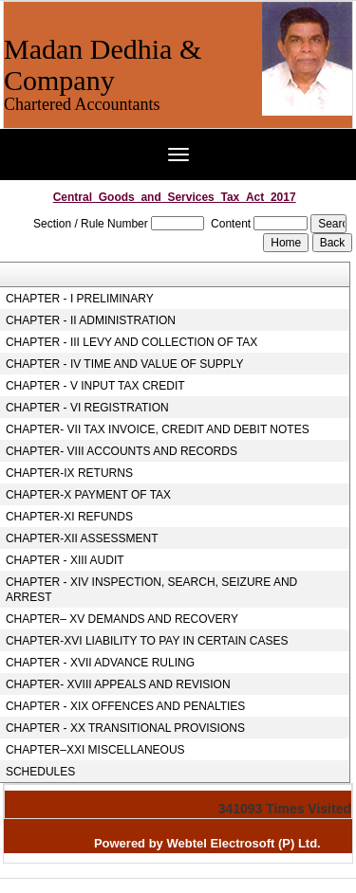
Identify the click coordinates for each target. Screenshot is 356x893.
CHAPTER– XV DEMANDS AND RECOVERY (122, 619)
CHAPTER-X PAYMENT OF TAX (88, 494)
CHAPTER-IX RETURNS (69, 473)
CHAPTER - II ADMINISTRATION (91, 320)
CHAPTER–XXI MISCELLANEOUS (95, 749)
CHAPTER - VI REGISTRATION (87, 407)
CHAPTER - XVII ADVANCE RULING (100, 662)
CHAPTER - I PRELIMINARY (80, 298)
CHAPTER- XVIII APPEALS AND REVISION (118, 684)
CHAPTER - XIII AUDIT (65, 560)
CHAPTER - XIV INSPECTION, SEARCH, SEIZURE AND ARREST (151, 589)
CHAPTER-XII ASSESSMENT (82, 538)
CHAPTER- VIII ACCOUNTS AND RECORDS (121, 451)
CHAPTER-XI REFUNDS (69, 516)
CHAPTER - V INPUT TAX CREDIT (95, 385)
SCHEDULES (40, 771)
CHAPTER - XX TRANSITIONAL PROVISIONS (125, 728)
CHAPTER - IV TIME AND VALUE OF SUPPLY (125, 364)
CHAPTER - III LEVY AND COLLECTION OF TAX (131, 342)
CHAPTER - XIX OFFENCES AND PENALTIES (126, 706)
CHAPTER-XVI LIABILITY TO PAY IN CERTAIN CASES (147, 640)
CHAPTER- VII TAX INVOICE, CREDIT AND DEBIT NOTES (157, 429)
